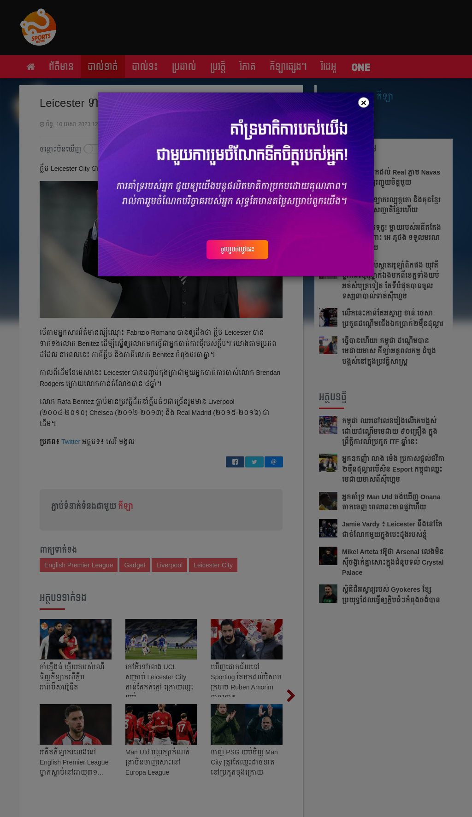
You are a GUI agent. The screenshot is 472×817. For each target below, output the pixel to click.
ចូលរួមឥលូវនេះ (237, 249)
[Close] (363, 102)
